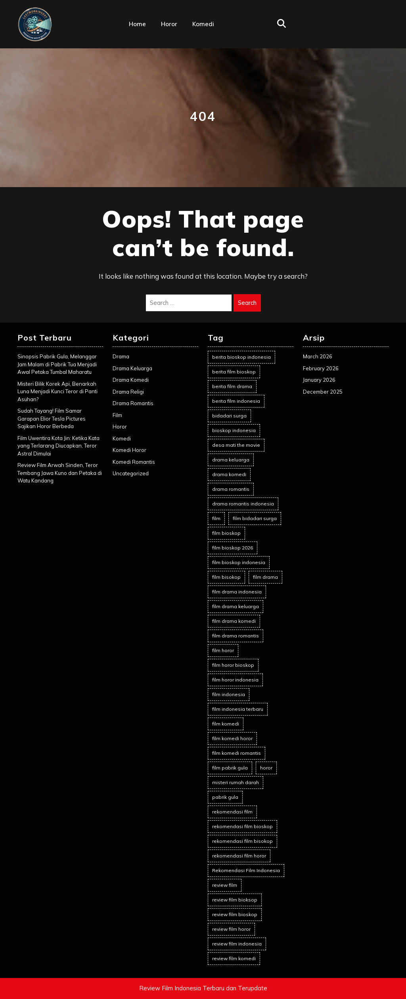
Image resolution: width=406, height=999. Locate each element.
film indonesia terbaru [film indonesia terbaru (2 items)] (237, 709)
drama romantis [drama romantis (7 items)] (230, 489)
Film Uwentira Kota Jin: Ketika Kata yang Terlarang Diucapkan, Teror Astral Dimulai (58, 446)
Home (137, 24)
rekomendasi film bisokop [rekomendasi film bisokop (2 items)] (242, 841)
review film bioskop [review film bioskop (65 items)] (234, 914)
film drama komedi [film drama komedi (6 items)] (234, 621)
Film (117, 415)
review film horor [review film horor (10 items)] (231, 929)
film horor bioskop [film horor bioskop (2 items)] (233, 665)
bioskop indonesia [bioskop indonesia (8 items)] (234, 430)
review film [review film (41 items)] (224, 885)
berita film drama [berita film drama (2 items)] (232, 386)
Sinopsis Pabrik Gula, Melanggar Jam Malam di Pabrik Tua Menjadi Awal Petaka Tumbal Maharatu (57, 364)
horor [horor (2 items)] (266, 768)
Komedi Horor (129, 450)
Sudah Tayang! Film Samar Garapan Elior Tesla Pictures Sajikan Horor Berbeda (51, 418)
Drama (121, 356)
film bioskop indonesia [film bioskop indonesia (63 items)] (238, 562)
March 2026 (317, 356)
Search (247, 302)
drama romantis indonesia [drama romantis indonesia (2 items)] (243, 504)
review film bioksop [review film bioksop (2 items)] (234, 900)
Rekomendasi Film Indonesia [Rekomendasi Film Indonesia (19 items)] (246, 870)
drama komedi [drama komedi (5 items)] (229, 474)
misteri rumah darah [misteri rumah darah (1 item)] (235, 782)
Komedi (203, 24)
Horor (169, 24)
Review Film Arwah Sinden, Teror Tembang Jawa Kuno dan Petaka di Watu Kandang (59, 473)
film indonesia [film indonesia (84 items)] (228, 694)
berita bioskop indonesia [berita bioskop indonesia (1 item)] (241, 357)
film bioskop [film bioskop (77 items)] (226, 533)
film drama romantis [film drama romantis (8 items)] (235, 636)
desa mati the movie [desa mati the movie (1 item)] (236, 445)
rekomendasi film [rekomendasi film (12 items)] (232, 812)
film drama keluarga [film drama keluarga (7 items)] (235, 606)
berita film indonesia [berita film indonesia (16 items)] (236, 401)
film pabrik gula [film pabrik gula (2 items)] (230, 768)
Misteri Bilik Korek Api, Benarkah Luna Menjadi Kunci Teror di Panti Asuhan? (57, 391)
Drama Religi (128, 391)
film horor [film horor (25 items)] (223, 650)
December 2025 (323, 391)
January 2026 (319, 380)
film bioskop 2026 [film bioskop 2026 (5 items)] (232, 548)
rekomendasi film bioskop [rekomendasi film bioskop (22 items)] (242, 826)
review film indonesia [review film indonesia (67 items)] (237, 944)
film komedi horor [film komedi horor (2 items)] (232, 738)
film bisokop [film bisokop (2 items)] (226, 577)
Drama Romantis (133, 403)
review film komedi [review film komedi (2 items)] (234, 958)
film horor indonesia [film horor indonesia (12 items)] (235, 680)
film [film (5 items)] (216, 518)
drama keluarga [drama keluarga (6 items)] (230, 460)
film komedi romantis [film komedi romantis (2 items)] (236, 753)
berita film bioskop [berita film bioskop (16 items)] (234, 372)
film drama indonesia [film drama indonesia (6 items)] (237, 592)
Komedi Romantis (134, 462)
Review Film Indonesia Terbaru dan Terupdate (203, 988)
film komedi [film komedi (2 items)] (225, 724)
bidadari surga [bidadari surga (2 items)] (229, 416)
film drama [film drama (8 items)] (265, 577)
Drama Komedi (131, 380)
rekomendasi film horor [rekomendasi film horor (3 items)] (239, 856)
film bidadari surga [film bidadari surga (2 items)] (255, 518)
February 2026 (321, 368)
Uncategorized (131, 473)
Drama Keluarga (132, 368)
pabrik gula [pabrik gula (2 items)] (225, 797)
